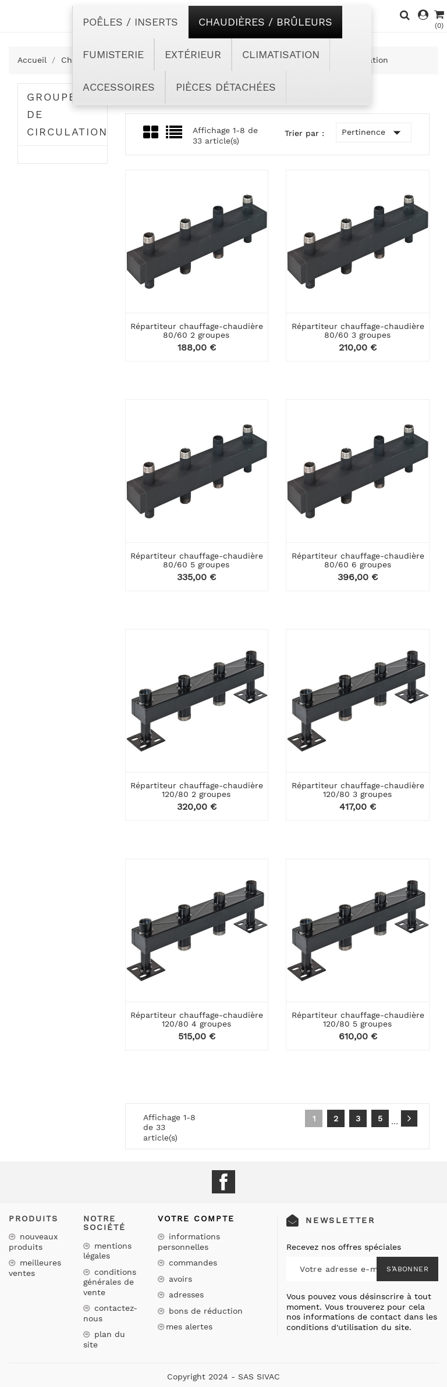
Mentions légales (107, 1251)
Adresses (185, 1294)
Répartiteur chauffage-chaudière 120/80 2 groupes (196, 790)
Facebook (223, 1181)
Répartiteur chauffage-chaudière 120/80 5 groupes (358, 1019)
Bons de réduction (204, 1310)
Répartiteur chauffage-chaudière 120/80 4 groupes (196, 1019)
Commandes (191, 1262)
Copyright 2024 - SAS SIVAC (223, 1376)
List (175, 135)
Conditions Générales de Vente (109, 1282)
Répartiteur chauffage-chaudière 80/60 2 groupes (196, 330)
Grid (151, 132)
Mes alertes (189, 1326)
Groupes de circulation (67, 114)
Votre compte (196, 1218)
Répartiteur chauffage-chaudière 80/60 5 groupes (196, 560)
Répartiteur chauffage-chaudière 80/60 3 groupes (358, 330)
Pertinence (374, 132)
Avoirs (179, 1279)
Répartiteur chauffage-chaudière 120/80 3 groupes (358, 790)
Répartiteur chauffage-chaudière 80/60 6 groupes (358, 560)
